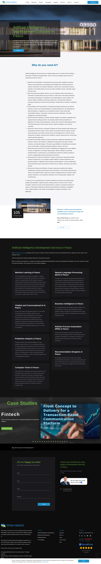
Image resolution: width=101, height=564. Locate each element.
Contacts (81, 530)
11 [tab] (55, 441)
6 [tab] (44, 441)
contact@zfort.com (67, 490)
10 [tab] (53, 441)
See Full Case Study (6, 428)
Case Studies (62, 539)
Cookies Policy (18, 548)
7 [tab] (46, 441)
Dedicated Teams (42, 537)
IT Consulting (41, 539)
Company (61, 530)
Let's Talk (93, 2)
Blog (60, 542)
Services (40, 530)
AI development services (20, 252)
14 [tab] (62, 441)
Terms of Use (11, 548)
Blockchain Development (44, 535)
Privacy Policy (45, 562)
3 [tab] (37, 441)
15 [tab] (64, 441)
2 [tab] (35, 441)
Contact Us (76, 2)
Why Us (61, 535)
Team (60, 537)
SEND (43, 504)
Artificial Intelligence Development (46, 532)
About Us (61, 532)
